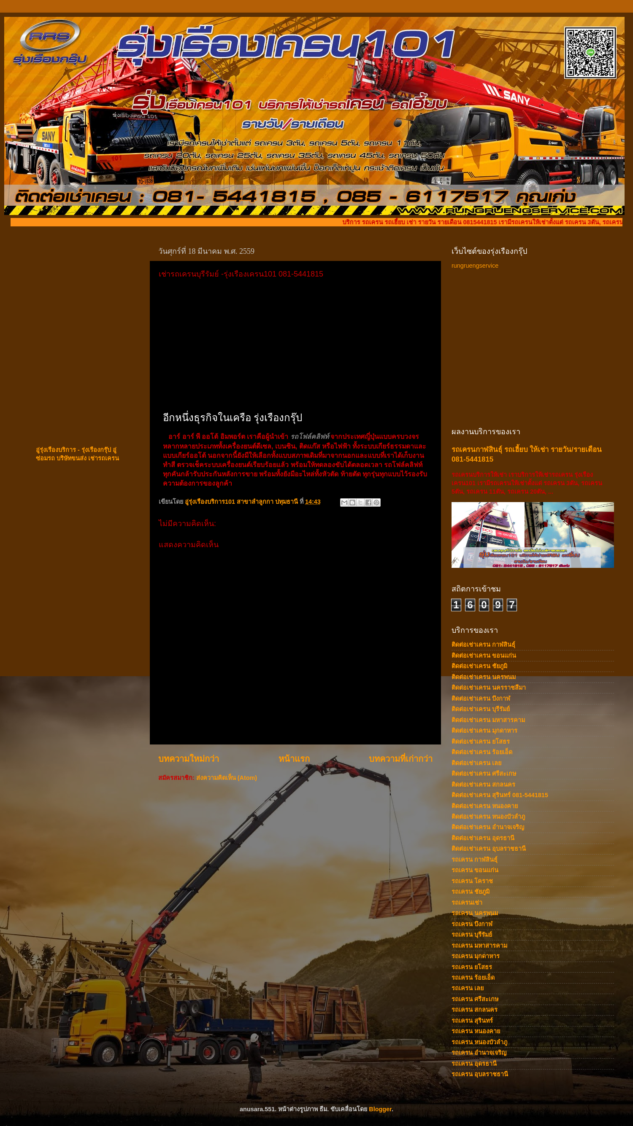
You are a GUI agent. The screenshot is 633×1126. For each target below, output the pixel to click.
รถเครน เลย (468, 988)
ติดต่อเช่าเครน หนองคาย (485, 806)
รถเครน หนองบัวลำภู (479, 1042)
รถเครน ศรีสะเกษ (475, 999)
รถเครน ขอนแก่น (475, 870)
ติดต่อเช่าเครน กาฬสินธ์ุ (483, 644)
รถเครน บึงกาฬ (472, 924)
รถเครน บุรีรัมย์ (472, 934)
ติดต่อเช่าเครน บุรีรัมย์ (481, 709)
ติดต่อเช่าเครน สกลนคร (483, 784)
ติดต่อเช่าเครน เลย (476, 763)
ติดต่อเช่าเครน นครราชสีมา (489, 687)
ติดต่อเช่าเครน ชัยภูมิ (479, 666)
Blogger (380, 1109)
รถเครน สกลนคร (475, 1009)
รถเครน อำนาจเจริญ (479, 1052)
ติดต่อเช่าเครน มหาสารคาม (488, 720)
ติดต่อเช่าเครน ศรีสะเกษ (484, 773)
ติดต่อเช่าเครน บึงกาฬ (481, 698)
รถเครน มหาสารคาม (479, 945)
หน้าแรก (294, 758)
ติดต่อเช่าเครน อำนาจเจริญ (488, 827)
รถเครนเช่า (467, 902)
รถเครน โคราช (472, 881)
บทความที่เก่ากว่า (401, 758)
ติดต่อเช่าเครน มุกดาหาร (484, 730)
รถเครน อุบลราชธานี (480, 1074)
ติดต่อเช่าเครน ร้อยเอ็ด (482, 752)
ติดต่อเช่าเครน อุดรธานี (483, 838)
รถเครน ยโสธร (472, 967)
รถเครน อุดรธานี (474, 1063)
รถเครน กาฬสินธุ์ (475, 859)
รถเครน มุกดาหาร (476, 956)
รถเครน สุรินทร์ (472, 1020)
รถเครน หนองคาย (476, 1031)
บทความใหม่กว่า (188, 758)
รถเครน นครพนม (475, 913)
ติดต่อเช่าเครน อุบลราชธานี (489, 848)
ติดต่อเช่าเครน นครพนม (484, 677)
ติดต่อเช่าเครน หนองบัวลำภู (488, 816)
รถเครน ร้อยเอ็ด (473, 977)
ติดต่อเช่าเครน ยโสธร (481, 741)
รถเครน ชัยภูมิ (471, 891)
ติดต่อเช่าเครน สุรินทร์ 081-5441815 (500, 795)
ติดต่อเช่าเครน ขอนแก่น (484, 655)
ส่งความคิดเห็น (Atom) (226, 777)
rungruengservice (475, 265)
